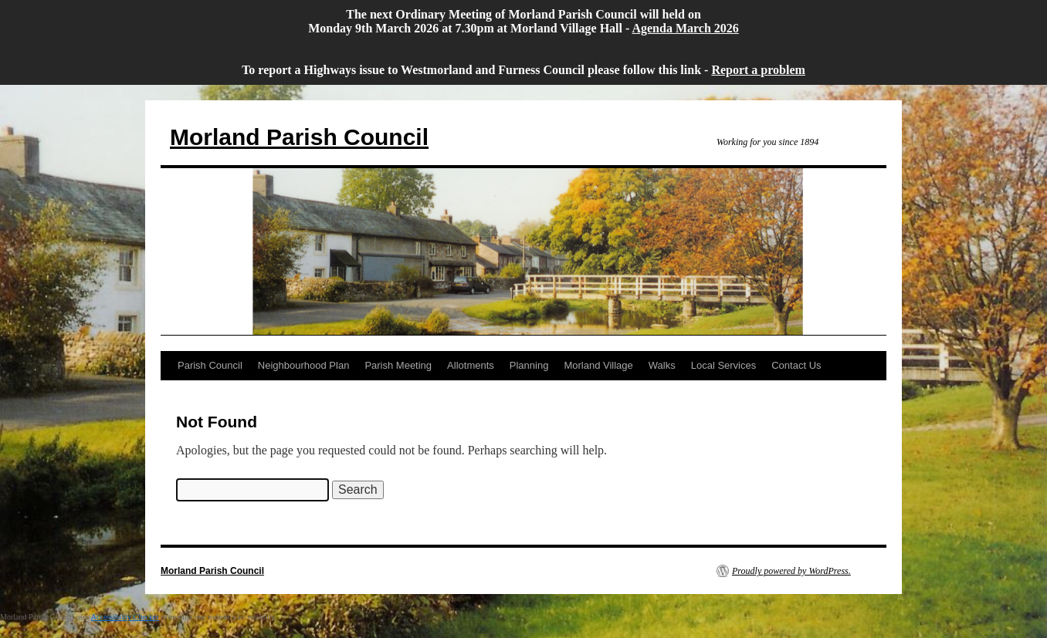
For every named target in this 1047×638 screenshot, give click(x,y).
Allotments (470, 365)
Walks (662, 365)
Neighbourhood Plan (304, 365)
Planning (529, 365)
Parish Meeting (398, 365)
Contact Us (796, 365)
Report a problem (758, 69)
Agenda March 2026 (685, 28)
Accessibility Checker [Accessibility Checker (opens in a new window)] (125, 617)
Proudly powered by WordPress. (791, 570)
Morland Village (598, 365)
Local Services (724, 365)
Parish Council (210, 365)
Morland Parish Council (299, 137)
